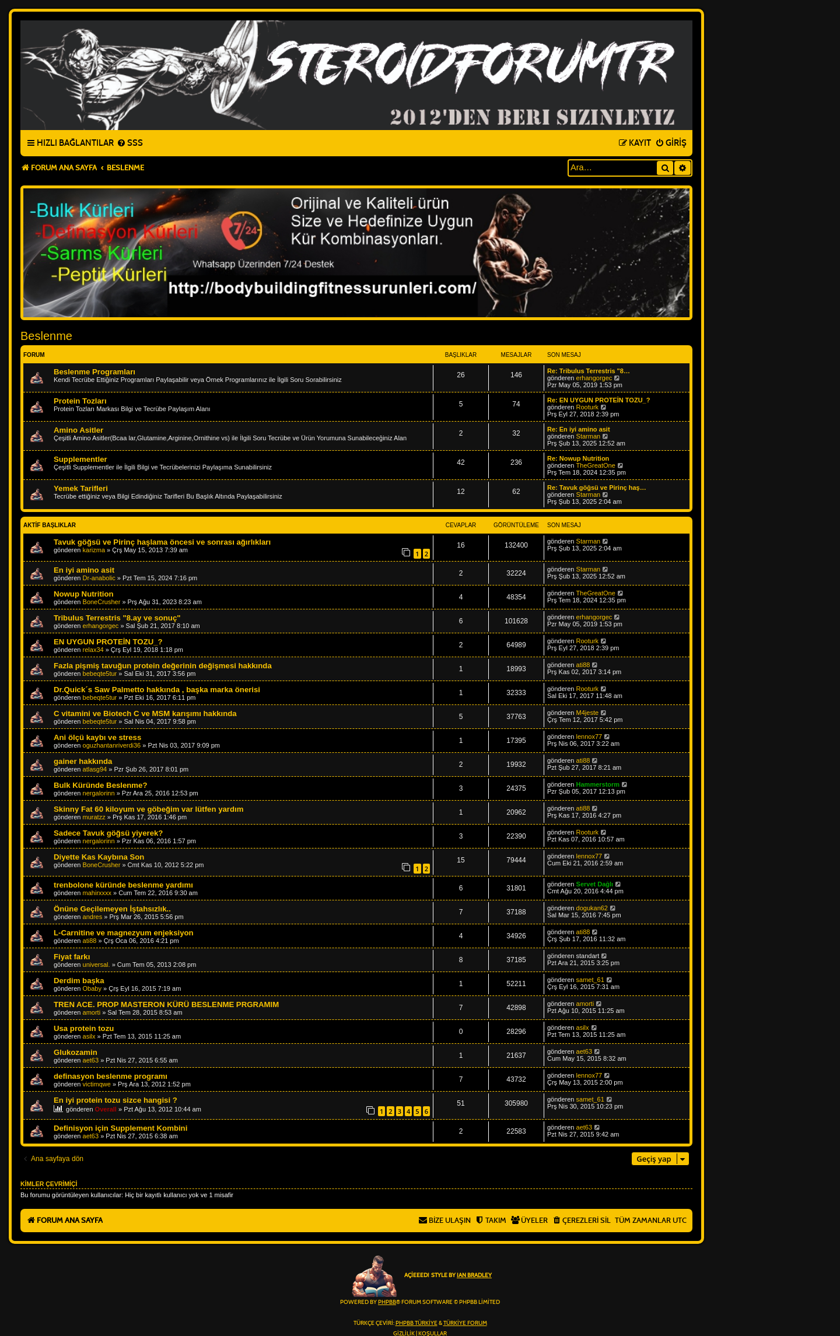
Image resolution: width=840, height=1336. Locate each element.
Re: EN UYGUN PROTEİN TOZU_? (598, 400)
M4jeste (587, 712)
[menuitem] (130, 143)
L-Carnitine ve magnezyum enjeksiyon (124, 932)
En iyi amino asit (84, 570)
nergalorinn (99, 793)
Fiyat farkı (72, 956)
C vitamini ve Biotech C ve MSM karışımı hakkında (145, 713)
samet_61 (590, 979)
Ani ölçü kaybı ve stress (97, 737)
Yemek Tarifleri (81, 488)
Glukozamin (75, 1052)
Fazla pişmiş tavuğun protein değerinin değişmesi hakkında (163, 665)
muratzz (94, 816)
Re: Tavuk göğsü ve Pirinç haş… (596, 487)
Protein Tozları (80, 401)
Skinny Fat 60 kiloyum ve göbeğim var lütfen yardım (148, 809)
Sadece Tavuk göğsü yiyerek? (108, 833)
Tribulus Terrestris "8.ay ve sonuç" (117, 617)
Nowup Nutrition (84, 594)
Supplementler (80, 459)
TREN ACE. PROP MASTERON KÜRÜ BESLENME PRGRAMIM (166, 1004)
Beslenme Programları (94, 371)
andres (93, 916)
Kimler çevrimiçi (48, 1183)
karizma (94, 549)
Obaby (92, 988)
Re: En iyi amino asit (578, 429)
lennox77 (589, 736)
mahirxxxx (97, 892)
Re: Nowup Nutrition (578, 458)
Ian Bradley (474, 1275)
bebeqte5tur (100, 673)
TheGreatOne (595, 465)
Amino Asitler (78, 430)
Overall (106, 1109)
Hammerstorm (598, 784)
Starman (588, 436)
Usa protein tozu (84, 1028)
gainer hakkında (83, 761)
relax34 (93, 649)
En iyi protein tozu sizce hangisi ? (115, 1100)
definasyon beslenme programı (110, 1076)
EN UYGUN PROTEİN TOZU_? (108, 641)
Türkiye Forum (465, 1323)
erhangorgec (594, 377)
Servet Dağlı (595, 884)
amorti (92, 1012)
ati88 (583, 664)
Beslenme (46, 335)
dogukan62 (592, 907)
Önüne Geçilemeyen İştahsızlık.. (112, 908)
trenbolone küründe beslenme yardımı (123, 885)
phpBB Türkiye (417, 1323)
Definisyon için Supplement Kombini (120, 1128)
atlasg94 (95, 769)
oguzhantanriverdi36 (112, 745)
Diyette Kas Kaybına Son (99, 857)
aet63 (91, 1060)
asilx (89, 1036)
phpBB (387, 1302)
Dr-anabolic (99, 577)
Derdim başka (79, 980)
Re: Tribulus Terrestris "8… (588, 370)
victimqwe (97, 1084)
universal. (96, 964)
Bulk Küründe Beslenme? (100, 785)
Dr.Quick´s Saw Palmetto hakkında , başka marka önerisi (157, 689)
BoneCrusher (102, 601)
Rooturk (587, 407)
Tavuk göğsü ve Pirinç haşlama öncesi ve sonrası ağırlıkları (162, 542)
